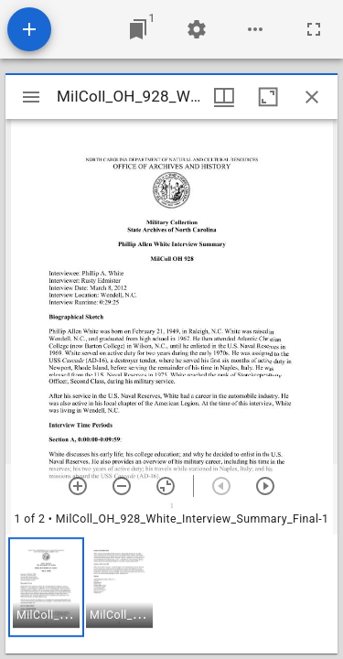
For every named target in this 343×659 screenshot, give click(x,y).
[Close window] (312, 97)
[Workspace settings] (197, 29)
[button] (46, 587)
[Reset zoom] (166, 486)
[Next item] (265, 486)
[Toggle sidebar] (31, 97)
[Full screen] (314, 29)
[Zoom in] (78, 486)
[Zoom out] (122, 486)
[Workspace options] (255, 29)
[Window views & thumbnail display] (224, 97)
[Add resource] (29, 29)
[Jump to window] (138, 29)
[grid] (171, 594)
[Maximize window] (268, 97)
